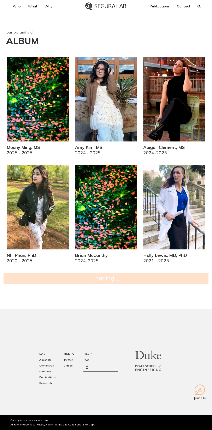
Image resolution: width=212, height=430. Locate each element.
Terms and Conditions (68, 420)
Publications (47, 373)
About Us (45, 356)
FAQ (86, 356)
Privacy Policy (45, 420)
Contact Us (46, 361)
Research (45, 379)
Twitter (68, 356)
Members (45, 367)
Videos (68, 361)
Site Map (88, 420)
